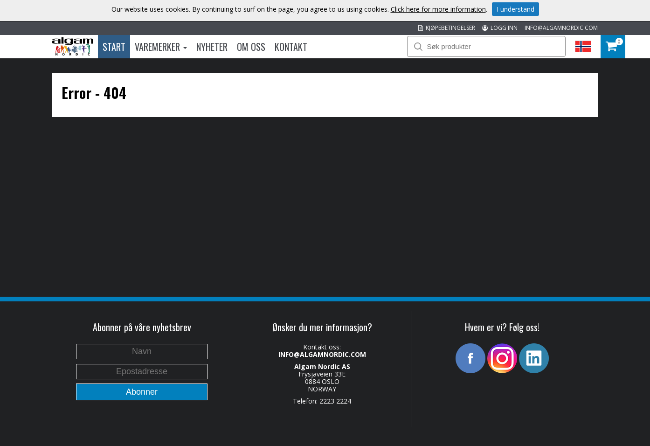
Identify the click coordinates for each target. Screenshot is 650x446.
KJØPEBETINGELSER (446, 28)
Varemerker (161, 47)
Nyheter (212, 47)
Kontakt (291, 47)
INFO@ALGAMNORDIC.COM (561, 28)
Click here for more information (438, 9)
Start (114, 47)
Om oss (251, 47)
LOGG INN (500, 28)
